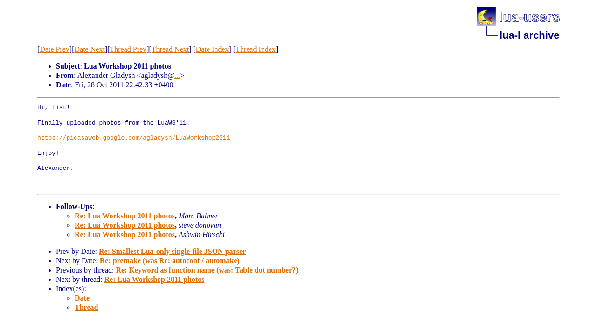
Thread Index (256, 49)
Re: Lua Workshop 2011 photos (125, 216)
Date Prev (54, 49)
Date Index (212, 49)
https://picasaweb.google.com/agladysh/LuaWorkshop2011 (133, 138)
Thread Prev (128, 49)
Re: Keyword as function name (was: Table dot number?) (207, 270)
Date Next (90, 49)
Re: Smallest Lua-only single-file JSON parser (172, 251)
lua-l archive (529, 35)
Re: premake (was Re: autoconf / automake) (170, 261)
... (177, 75)
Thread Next (170, 49)
